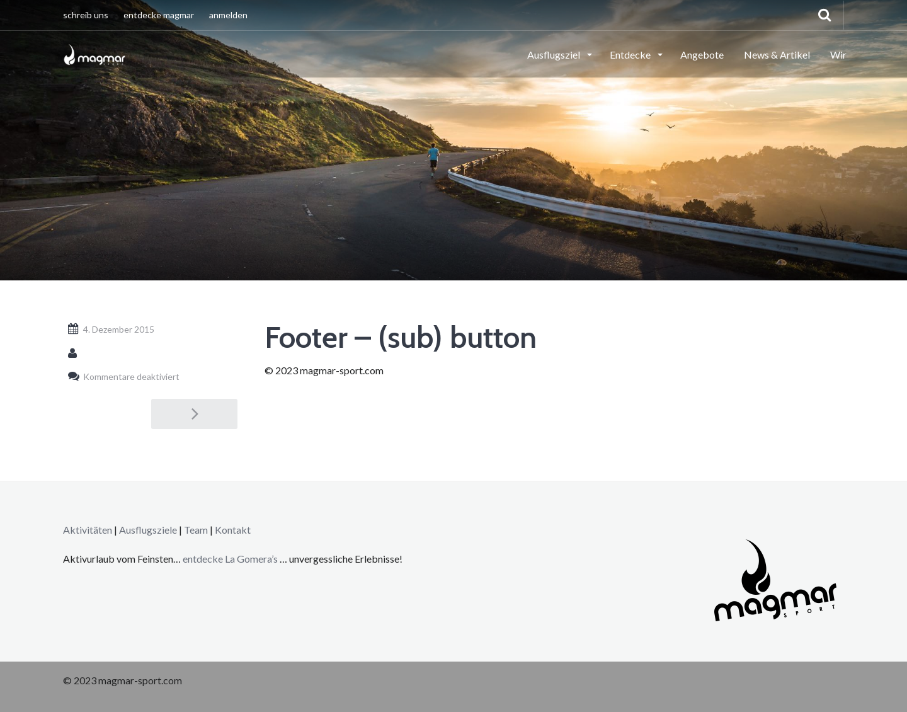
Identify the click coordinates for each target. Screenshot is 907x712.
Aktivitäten (87, 530)
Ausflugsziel (554, 54)
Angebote (702, 54)
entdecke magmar (158, 14)
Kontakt (233, 530)
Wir (838, 54)
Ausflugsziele (148, 530)
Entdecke (631, 54)
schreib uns (85, 14)
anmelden (228, 14)
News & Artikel (777, 54)
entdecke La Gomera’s (231, 559)
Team (196, 530)
